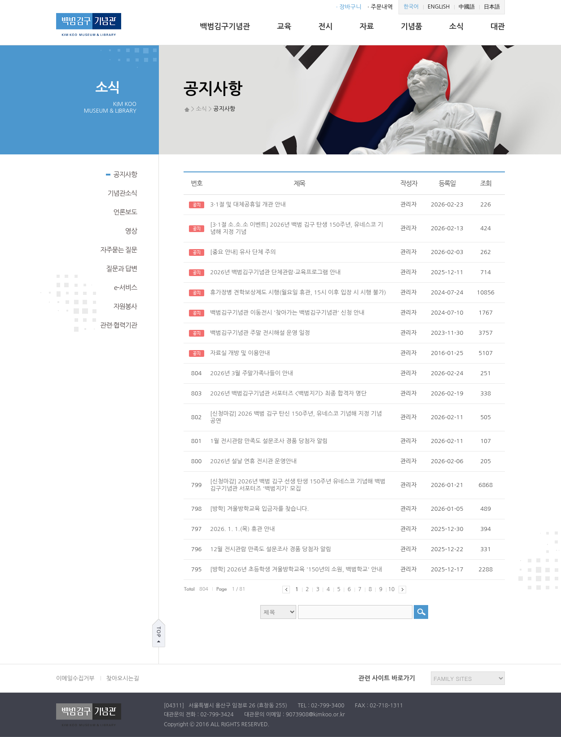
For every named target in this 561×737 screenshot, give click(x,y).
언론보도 (125, 212)
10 (391, 589)
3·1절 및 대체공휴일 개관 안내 (248, 204)
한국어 (411, 6)
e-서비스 (125, 287)
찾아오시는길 (122, 678)
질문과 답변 (121, 268)
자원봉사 (125, 306)
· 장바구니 (348, 7)
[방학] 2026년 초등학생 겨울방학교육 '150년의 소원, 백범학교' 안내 (296, 569)
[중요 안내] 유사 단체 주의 (243, 252)
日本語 (492, 6)
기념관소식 (122, 193)
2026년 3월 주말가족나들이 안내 (251, 373)
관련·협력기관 (118, 325)
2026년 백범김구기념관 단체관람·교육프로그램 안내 (275, 272)
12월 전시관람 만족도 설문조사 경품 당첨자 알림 (270, 549)
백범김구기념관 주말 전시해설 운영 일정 (260, 333)
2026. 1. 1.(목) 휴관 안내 (242, 529)
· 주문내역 (380, 7)
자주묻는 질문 (118, 249)
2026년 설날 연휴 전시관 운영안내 (253, 461)
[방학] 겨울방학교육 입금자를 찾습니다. (259, 509)
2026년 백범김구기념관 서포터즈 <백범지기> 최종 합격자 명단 (288, 393)
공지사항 (121, 174)
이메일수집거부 (75, 678)
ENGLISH (439, 6)
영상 (131, 231)
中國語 (467, 6)
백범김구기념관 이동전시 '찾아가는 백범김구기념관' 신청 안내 (287, 313)
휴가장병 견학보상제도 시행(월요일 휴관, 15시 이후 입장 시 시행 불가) (298, 292)
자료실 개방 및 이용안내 (240, 353)
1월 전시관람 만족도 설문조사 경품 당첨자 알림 (269, 441)
